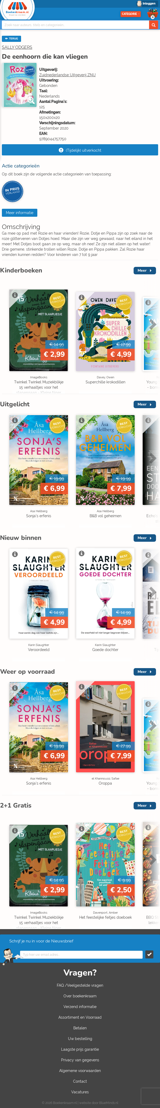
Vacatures (80, 1092)
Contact (80, 1081)
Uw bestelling (80, 1039)
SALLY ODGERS (17, 47)
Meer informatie (19, 213)
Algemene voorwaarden (80, 1071)
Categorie (130, 14)
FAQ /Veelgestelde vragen (80, 985)
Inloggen (149, 3)
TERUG (11, 39)
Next (152, 324)
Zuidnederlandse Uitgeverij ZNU (67, 75)
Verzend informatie (80, 1007)
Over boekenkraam (80, 996)
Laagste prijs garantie (80, 1049)
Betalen (80, 1028)
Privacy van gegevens (80, 1060)
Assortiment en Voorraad (80, 1017)
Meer (142, 270)
